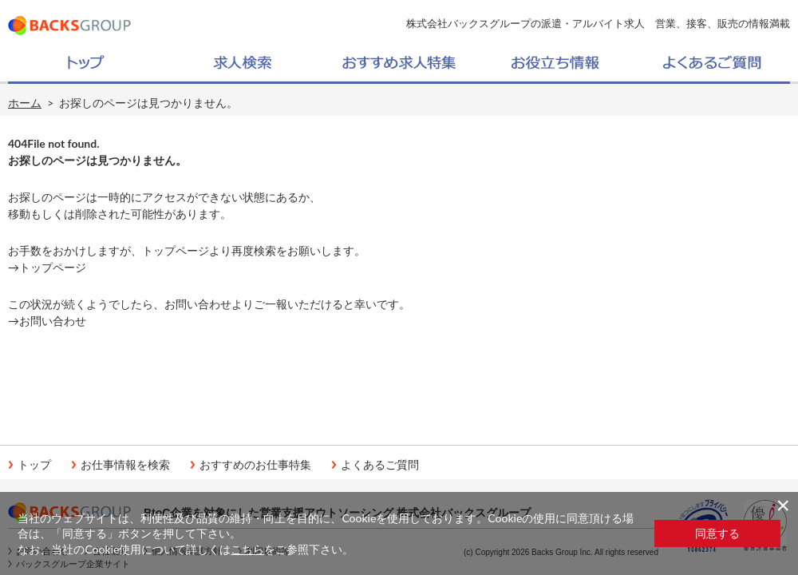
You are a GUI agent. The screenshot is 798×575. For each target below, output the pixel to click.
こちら (247, 549)
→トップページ (47, 267)
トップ (34, 464)
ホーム (24, 102)
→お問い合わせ (47, 320)
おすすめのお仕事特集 (255, 464)
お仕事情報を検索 (125, 464)
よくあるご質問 (380, 464)
